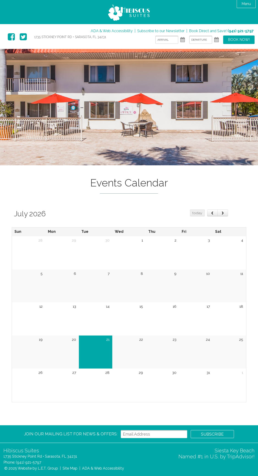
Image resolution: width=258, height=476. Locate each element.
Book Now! (238, 40)
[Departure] (200, 40)
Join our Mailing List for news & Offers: (70, 433)
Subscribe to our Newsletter (160, 31)
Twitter (23, 37)
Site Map (70, 468)
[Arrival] (166, 40)
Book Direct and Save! (221, 31)
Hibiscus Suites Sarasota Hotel (129, 13)
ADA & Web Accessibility (112, 31)
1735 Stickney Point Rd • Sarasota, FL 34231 (70, 37)
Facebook (11, 37)
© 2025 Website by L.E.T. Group (31, 468)
